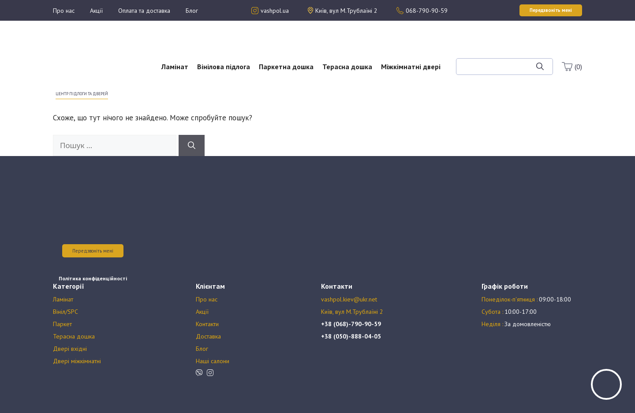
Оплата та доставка (144, 11)
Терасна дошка (347, 66)
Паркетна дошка (286, 66)
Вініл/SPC (65, 312)
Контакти (207, 324)
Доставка (208, 336)
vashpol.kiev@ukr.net (349, 299)
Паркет (62, 324)
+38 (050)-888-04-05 (351, 336)
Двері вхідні (70, 349)
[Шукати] (540, 66)
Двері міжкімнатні (77, 361)
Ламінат (174, 66)
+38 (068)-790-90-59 (351, 324)
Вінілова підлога (223, 66)
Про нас (64, 11)
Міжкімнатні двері (411, 66)
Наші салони (212, 361)
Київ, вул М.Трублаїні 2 (352, 312)
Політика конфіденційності (93, 278)
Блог (192, 11)
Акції (96, 11)
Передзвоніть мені (92, 251)
